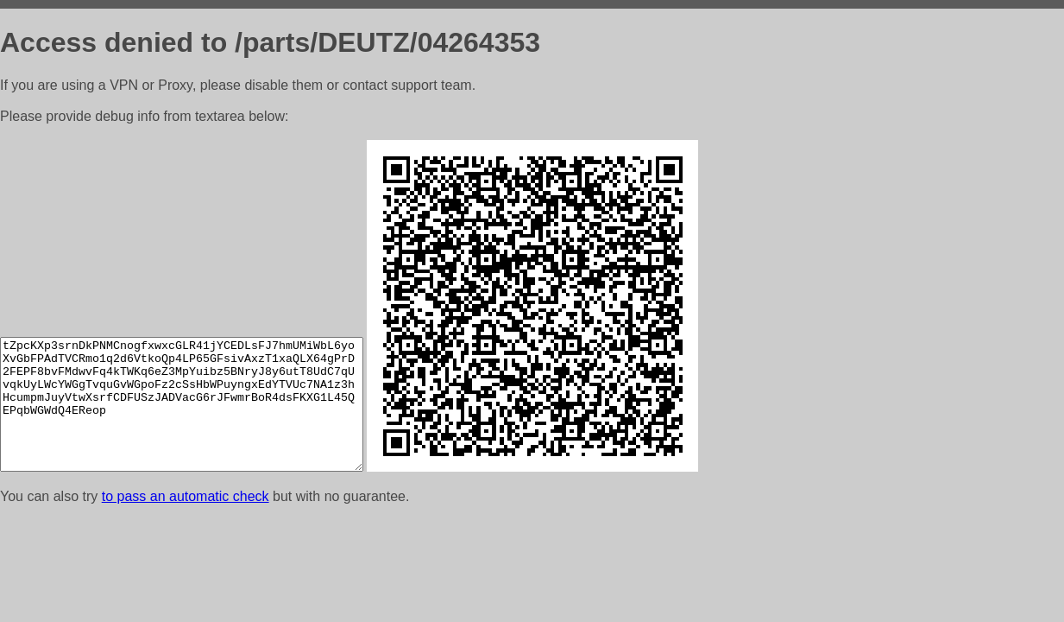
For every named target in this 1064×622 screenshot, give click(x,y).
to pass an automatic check (185, 496)
